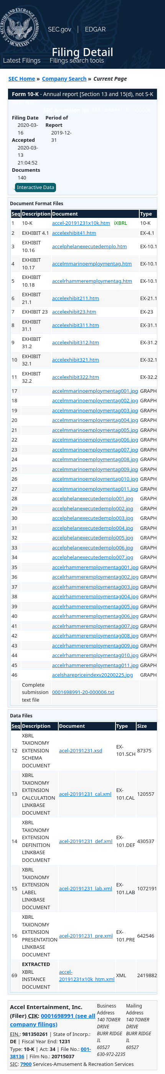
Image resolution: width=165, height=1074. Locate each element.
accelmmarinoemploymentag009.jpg (95, 469)
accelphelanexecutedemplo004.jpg (93, 528)
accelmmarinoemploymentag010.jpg (95, 478)
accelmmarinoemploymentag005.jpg (95, 430)
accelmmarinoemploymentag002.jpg (95, 400)
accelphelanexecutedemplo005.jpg (93, 537)
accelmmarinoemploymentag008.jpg (95, 459)
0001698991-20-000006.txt (83, 692)
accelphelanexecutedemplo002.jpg (93, 508)
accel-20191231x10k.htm (81, 222)
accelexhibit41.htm (74, 232)
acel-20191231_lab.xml (85, 888)
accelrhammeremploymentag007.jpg (95, 625)
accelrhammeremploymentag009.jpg (95, 645)
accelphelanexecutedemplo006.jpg (93, 547)
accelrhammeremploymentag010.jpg (95, 655)
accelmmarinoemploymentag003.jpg (95, 410)
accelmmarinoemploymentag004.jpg (95, 420)
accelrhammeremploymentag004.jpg (95, 596)
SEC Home (21, 78)
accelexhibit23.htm (74, 311)
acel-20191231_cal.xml (85, 793)
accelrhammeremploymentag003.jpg (95, 586)
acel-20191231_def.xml (85, 841)
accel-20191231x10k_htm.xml (87, 975)
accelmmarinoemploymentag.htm (92, 263)
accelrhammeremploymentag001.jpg (95, 567)
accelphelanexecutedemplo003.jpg (93, 518)
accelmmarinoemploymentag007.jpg (95, 449)
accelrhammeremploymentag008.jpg (95, 635)
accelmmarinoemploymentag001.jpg (95, 390)
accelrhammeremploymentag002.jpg (95, 576)
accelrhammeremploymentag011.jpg (95, 665)
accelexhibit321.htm (75, 359)
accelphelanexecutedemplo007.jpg (93, 557)
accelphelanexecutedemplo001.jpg (93, 498)
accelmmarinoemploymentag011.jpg (95, 488)
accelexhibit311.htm (75, 325)
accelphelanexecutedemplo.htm (89, 246)
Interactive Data (35, 187)
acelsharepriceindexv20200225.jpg (92, 674)
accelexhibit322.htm (75, 376)
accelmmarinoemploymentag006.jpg (95, 439)
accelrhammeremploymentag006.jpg (95, 616)
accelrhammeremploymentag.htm (92, 280)
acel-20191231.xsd (80, 750)
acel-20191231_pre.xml (86, 935)
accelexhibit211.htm (75, 298)
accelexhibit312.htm (75, 342)
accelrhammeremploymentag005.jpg (95, 606)
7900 (26, 1064)
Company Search (64, 78)
